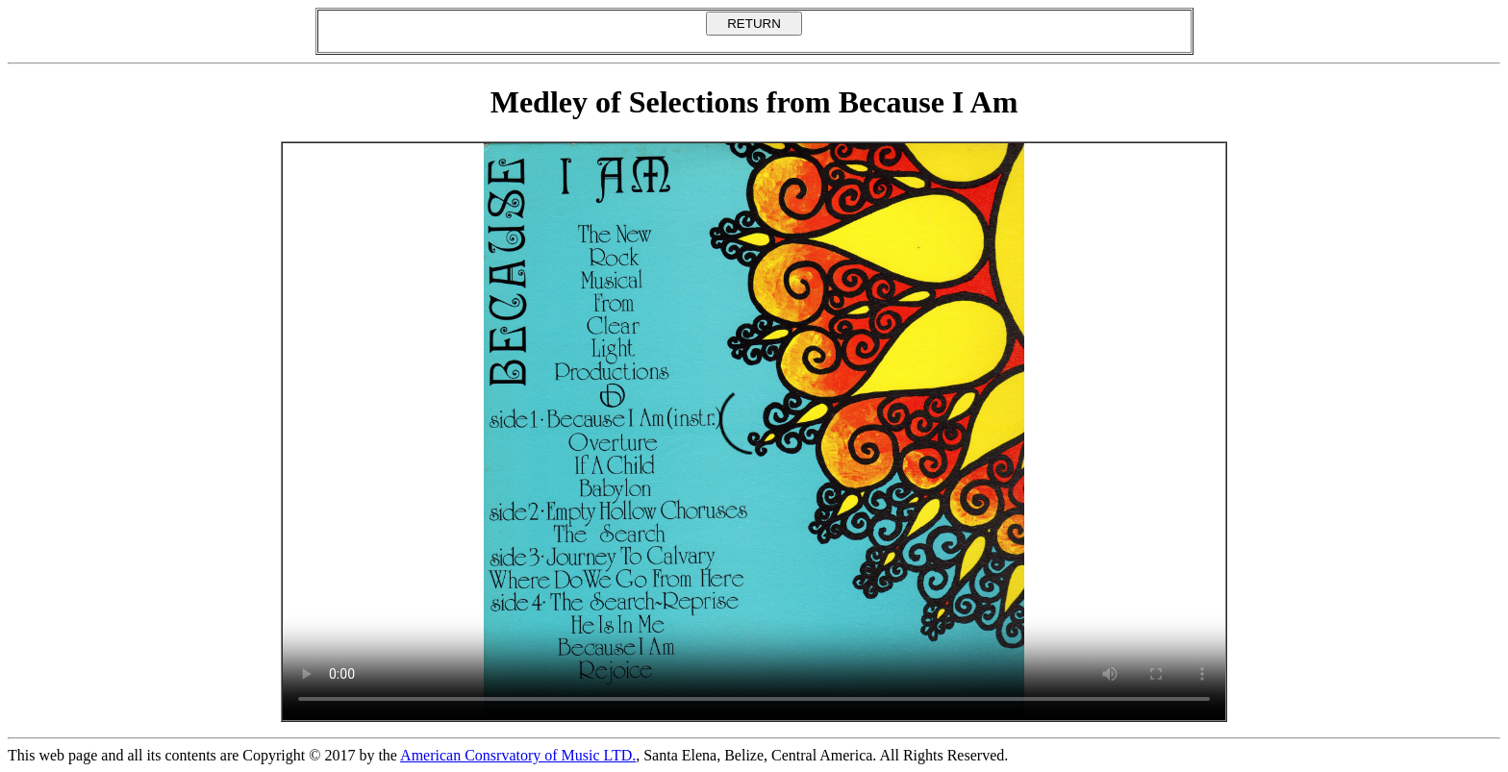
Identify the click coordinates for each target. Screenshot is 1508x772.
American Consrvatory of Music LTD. (518, 755)
